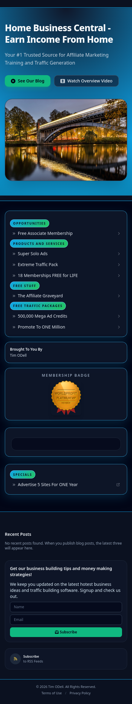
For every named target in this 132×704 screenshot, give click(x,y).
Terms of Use (51, 693)
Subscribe (66, 632)
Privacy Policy (79, 693)
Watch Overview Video (86, 81)
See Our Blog (27, 81)
